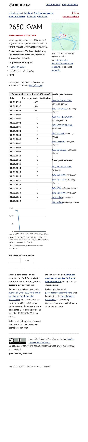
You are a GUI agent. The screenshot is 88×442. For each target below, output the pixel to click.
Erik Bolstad (22, 5)
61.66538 (13, 66)
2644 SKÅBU (57, 197)
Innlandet (31, 16)
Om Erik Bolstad (53, 4)
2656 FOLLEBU (58, 133)
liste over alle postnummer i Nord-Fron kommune (62, 63)
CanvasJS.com (44, 234)
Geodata (28, 13)
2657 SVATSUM (58, 141)
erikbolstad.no (15, 13)
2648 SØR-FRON (59, 175)
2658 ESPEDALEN (59, 150)
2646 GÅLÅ (56, 188)
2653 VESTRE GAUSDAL (62, 117)
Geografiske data (70, 4)
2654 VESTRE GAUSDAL (62, 125)
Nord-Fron (42, 16)
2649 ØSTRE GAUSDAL (62, 166)
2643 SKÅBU (57, 202)
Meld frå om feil (35, 85)
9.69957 (22, 66)
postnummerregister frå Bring (58, 292)
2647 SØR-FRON (59, 179)
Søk (27, 261)
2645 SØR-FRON (59, 192)
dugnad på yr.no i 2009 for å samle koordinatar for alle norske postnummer (24, 296)
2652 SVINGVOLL (59, 108)
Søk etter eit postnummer (21, 255)
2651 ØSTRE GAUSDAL (62, 100)
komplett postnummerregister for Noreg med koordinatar (60, 278)
